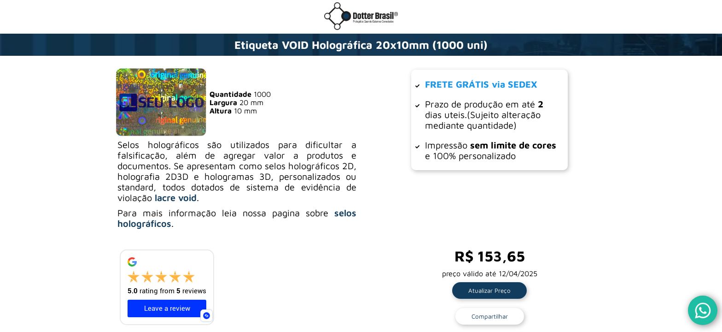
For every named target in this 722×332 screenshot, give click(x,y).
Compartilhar (490, 316)
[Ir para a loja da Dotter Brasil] (361, 27)
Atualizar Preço (489, 290)
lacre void (176, 197)
